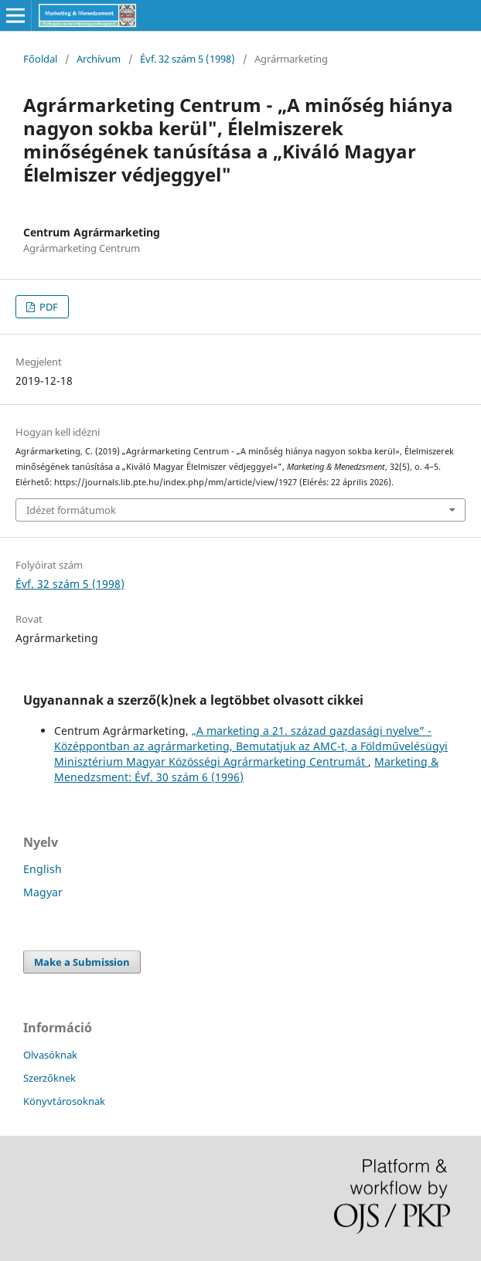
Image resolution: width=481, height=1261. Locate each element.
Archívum (99, 59)
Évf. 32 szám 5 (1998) (187, 59)
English (42, 869)
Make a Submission (82, 962)
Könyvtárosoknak (64, 1101)
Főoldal (40, 59)
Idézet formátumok (71, 510)
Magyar (43, 892)
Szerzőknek (49, 1078)
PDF (47, 307)
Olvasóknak (50, 1055)
